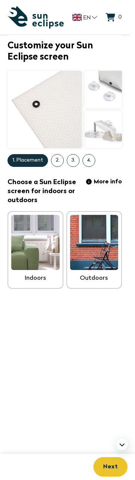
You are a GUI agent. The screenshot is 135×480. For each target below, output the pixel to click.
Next (110, 467)
